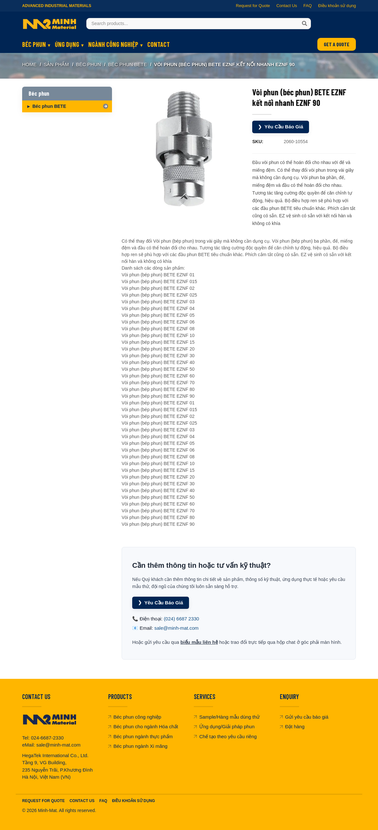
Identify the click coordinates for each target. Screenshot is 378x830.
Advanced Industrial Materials (56, 6)
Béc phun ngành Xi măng (138, 746)
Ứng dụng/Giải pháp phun (224, 726)
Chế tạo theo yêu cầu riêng (225, 736)
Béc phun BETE (127, 64)
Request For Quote (43, 801)
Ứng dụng (67, 44)
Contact (158, 44)
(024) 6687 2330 (181, 618)
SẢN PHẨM (56, 64)
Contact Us (286, 5)
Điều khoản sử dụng (337, 5)
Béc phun (34, 44)
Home (29, 64)
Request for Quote (253, 5)
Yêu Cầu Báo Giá (280, 127)
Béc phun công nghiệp (134, 717)
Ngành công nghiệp (113, 44)
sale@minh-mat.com (176, 628)
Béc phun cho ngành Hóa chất (143, 726)
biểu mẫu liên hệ (199, 642)
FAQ (307, 5)
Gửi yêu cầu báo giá (304, 717)
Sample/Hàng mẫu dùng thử (227, 717)
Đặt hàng (292, 726)
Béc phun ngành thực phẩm (140, 736)
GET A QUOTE (336, 44)
